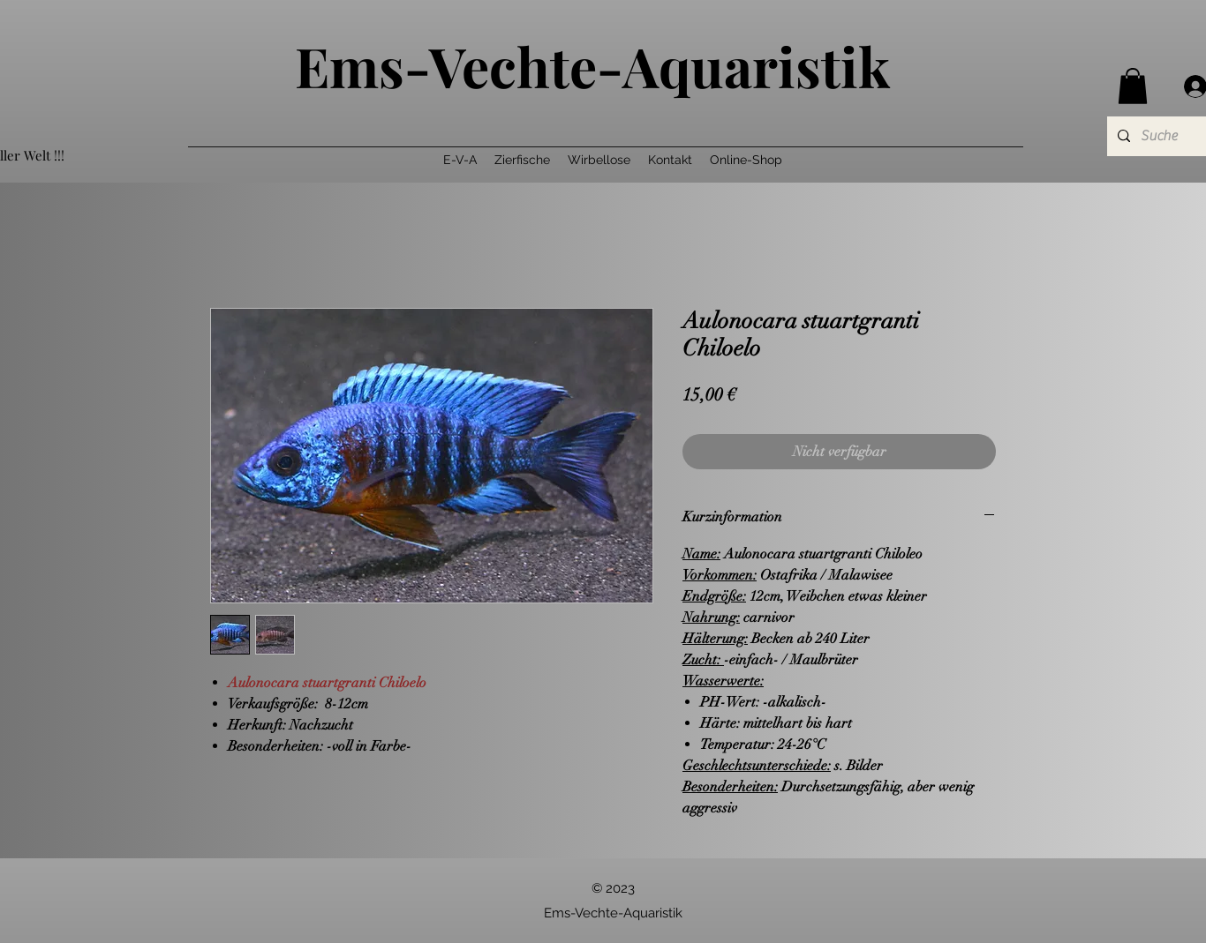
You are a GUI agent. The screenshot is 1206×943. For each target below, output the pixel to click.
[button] (1133, 86)
